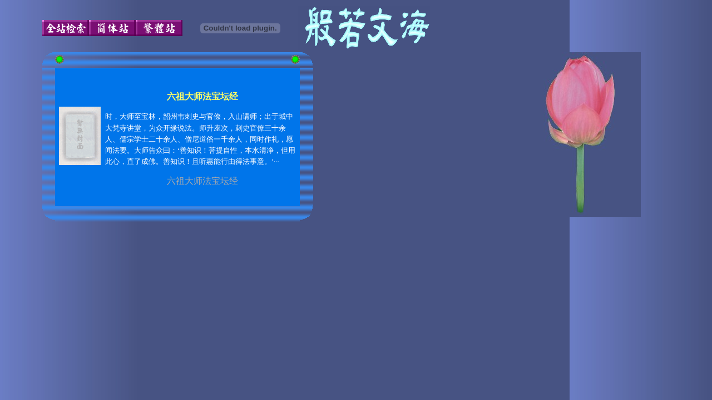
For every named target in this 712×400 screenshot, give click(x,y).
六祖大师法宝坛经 (202, 181)
